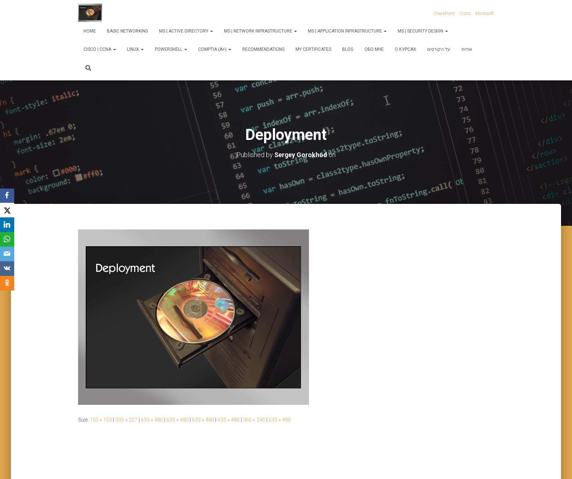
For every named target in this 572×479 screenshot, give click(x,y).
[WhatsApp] (7, 239)
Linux (135, 49)
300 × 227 (126, 420)
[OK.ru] (7, 283)
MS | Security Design (423, 31)
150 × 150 (101, 420)
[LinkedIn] (7, 225)
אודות (466, 49)
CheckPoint (444, 13)
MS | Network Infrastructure (260, 31)
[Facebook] (7, 196)
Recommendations (263, 49)
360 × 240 (254, 420)
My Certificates (313, 49)
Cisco (465, 13)
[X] (7, 210)
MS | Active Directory (186, 31)
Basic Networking (127, 31)
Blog (347, 49)
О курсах (405, 49)
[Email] (7, 254)
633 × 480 (152, 420)
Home (90, 31)
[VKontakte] (7, 269)
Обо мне (374, 49)
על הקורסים (439, 49)
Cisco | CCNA (100, 49)
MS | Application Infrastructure (347, 31)
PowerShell (171, 49)
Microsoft (484, 13)
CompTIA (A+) (214, 49)
